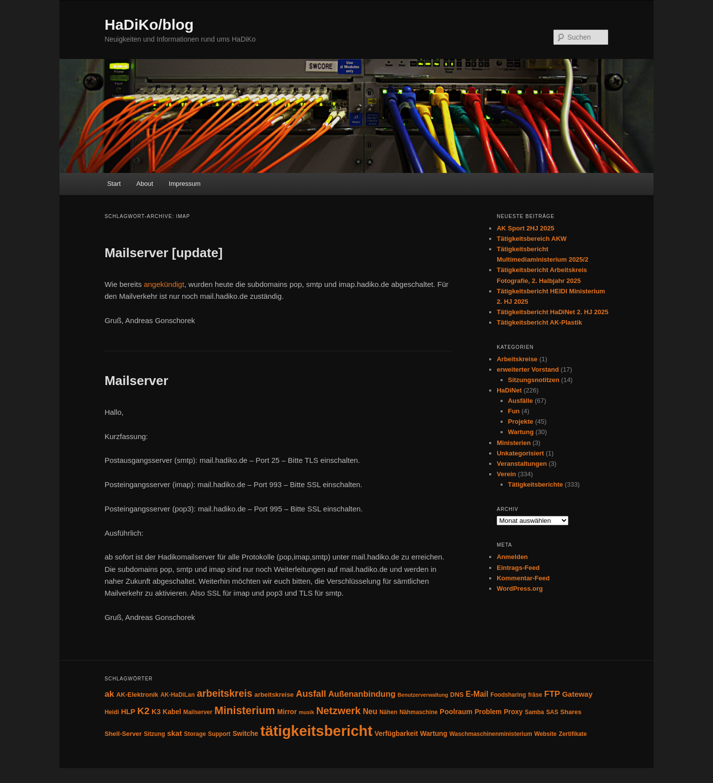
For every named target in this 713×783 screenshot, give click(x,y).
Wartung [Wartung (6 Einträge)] (433, 733)
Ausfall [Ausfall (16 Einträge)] (311, 693)
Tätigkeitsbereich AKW (531, 238)
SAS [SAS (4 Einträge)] (552, 712)
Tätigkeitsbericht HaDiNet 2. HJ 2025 (552, 312)
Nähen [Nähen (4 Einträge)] (388, 712)
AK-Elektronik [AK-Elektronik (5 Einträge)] (137, 694)
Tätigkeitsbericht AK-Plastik (539, 322)
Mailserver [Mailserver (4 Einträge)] (197, 712)
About (144, 183)
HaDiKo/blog (149, 24)
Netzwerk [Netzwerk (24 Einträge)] (338, 710)
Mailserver (136, 380)
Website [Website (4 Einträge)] (545, 733)
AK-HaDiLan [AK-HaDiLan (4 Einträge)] (177, 694)
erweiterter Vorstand (528, 369)
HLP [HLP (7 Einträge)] (128, 712)
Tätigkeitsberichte (535, 484)
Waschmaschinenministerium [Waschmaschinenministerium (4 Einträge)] (491, 733)
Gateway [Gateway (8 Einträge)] (577, 694)
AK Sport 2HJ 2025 (525, 228)
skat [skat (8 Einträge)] (174, 733)
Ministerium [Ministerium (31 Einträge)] (244, 710)
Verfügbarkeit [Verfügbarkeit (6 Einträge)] (396, 733)
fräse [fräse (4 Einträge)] (535, 694)
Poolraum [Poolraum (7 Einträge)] (456, 712)
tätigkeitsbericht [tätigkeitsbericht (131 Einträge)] (316, 731)
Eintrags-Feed (518, 567)
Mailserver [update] (163, 252)
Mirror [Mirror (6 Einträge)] (287, 712)
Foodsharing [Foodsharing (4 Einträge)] (508, 694)
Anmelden (512, 556)
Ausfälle (520, 400)
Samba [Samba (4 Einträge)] (534, 712)
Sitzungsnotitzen (534, 380)
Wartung (521, 432)
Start (113, 183)
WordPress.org (520, 588)
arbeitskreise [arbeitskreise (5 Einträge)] (274, 694)
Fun (514, 411)
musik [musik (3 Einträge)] (306, 712)
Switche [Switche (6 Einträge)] (245, 733)
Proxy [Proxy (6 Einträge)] (513, 712)
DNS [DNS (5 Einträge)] (456, 694)
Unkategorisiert (520, 453)
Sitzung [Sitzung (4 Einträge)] (154, 733)
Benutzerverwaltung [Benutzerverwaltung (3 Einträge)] (423, 695)
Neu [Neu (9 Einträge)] (370, 711)
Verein (506, 474)
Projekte (520, 421)
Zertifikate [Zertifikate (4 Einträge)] (573, 733)
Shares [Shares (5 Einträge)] (570, 712)
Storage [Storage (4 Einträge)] (195, 733)
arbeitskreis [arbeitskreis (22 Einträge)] (224, 693)
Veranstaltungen (522, 463)
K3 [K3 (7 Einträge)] (156, 712)
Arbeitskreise (517, 359)
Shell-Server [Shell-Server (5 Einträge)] (123, 733)
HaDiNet (509, 390)
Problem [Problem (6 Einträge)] (488, 712)
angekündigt (164, 284)
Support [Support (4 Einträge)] (219, 733)
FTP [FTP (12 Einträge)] (552, 694)
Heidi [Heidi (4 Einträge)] (111, 712)
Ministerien (514, 443)
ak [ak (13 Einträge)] (109, 694)
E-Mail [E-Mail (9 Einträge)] (476, 694)
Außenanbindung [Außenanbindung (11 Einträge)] (362, 694)
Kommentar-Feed (523, 578)
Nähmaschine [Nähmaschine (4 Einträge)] (419, 712)
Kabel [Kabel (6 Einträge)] (172, 712)
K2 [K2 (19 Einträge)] (143, 711)
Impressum (185, 183)
